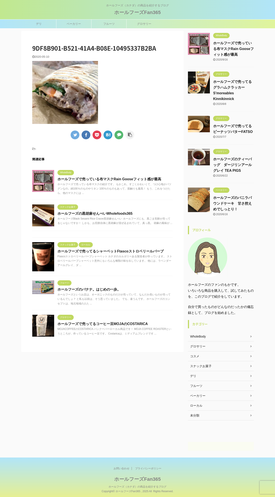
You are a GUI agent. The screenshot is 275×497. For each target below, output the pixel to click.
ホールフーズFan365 (137, 12)
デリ (39, 23)
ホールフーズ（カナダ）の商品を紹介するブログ (137, 486)
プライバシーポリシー (148, 468)
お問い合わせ (121, 468)
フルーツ (109, 23)
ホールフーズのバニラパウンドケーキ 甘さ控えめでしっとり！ (232, 203)
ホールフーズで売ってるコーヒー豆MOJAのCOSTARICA (102, 324)
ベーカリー (74, 23)
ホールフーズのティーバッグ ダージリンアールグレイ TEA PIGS (232, 164)
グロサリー (144, 23)
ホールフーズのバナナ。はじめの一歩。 (89, 289)
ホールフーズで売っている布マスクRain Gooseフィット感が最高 (109, 179)
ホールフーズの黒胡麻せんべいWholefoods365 (94, 213)
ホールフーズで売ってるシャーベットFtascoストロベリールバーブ (110, 251)
